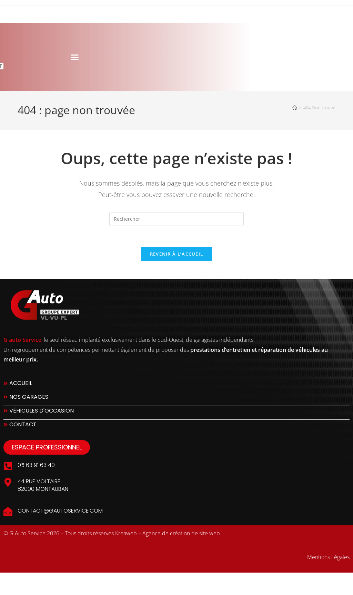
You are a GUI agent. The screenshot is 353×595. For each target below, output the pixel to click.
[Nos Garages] (176, 399)
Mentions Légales (328, 557)
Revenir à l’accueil (176, 254)
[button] (44, 56)
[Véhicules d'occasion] (176, 412)
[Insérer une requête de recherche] (176, 219)
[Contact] (176, 426)
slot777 (11, 580)
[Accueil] (294, 108)
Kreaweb (126, 533)
